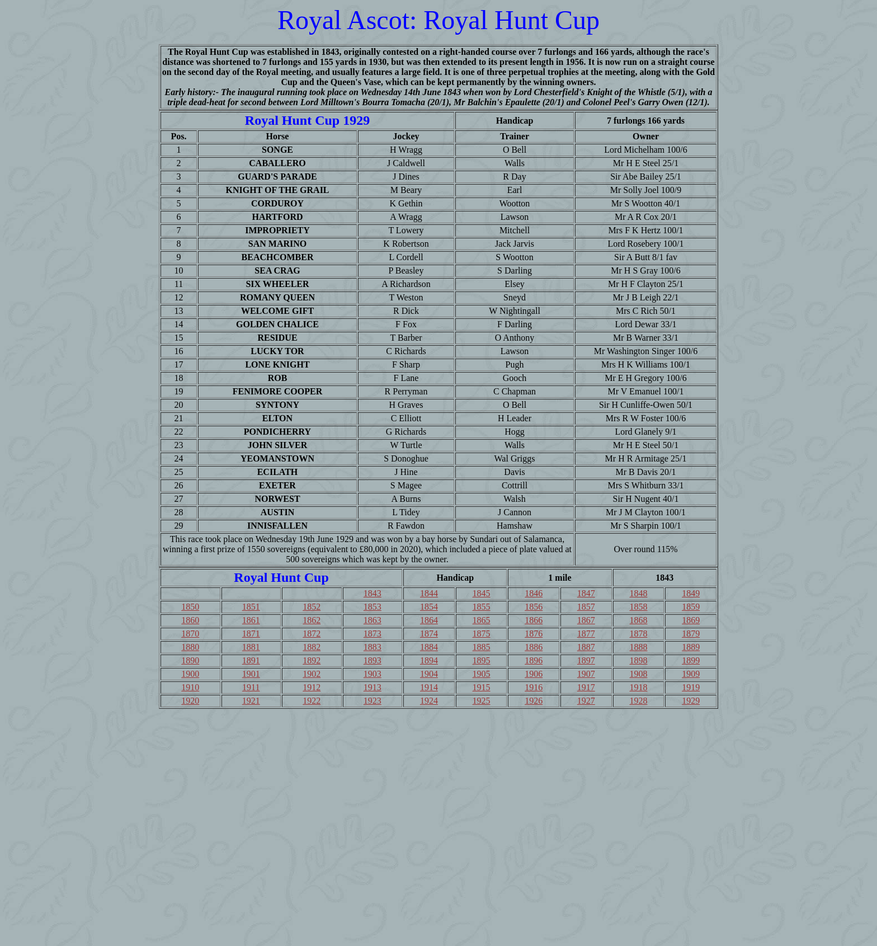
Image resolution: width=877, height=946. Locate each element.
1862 (311, 620)
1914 (429, 687)
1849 (691, 593)
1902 (311, 674)
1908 (638, 674)
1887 (586, 647)
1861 (251, 620)
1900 (190, 674)
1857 (586, 606)
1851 (251, 606)
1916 (534, 687)
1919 (691, 687)
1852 (311, 606)
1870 (190, 633)
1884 (429, 647)
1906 (534, 674)
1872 (311, 633)
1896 (534, 660)
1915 (482, 687)
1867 (586, 620)
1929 (691, 700)
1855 (482, 606)
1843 (372, 593)
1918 (638, 687)
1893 (372, 660)
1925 (482, 700)
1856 (534, 606)
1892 (311, 660)
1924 (429, 700)
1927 (586, 700)
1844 (429, 593)
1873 (372, 633)
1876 (534, 633)
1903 (372, 674)
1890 (190, 660)
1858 (638, 606)
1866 (534, 620)
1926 (534, 700)
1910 (190, 687)
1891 (251, 660)
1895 (482, 660)
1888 (638, 647)
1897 (586, 660)
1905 (482, 674)
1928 (638, 700)
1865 (482, 620)
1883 (372, 647)
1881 (251, 647)
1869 (691, 620)
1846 (534, 593)
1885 (482, 647)
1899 (691, 660)
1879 (691, 633)
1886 (534, 647)
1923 (372, 700)
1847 (586, 593)
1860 (190, 620)
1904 (429, 674)
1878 (638, 633)
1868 (638, 620)
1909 (691, 674)
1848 (638, 593)
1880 (190, 647)
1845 (482, 593)
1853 (372, 606)
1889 (691, 647)
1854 (429, 606)
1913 (372, 687)
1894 (429, 660)
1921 (251, 700)
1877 (586, 633)
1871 (251, 633)
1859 (691, 606)
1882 (311, 647)
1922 (311, 700)
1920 (190, 700)
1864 (429, 620)
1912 (311, 687)
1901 (251, 674)
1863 (372, 620)
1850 (190, 606)
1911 (251, 687)
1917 (586, 687)
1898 (638, 660)
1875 (482, 633)
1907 (586, 674)
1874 (429, 633)
